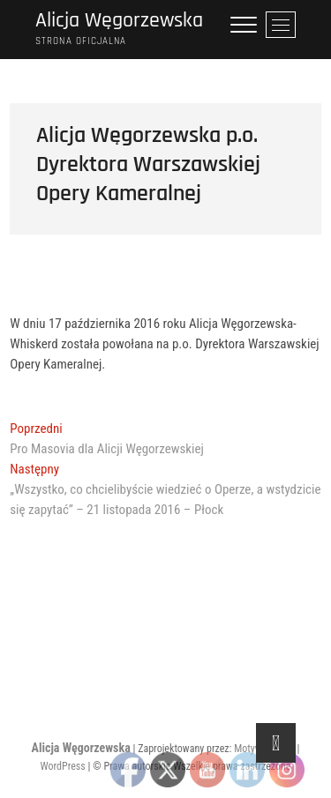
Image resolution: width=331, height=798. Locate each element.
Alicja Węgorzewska (119, 21)
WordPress (63, 766)
